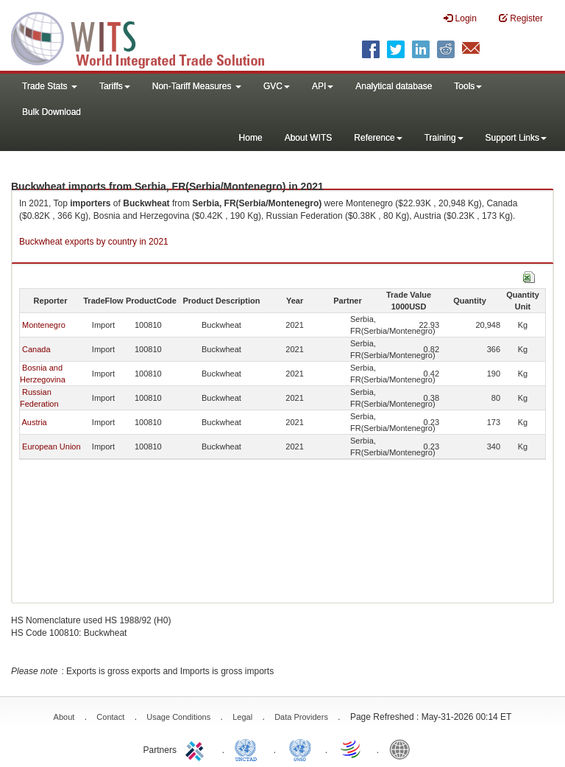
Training (443, 138)
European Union (51, 446)
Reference (378, 138)
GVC (276, 86)
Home (251, 138)
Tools (468, 86)
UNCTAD (248, 748)
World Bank (403, 748)
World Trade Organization (351, 748)
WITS (147, 37)
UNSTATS (300, 748)
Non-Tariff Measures (196, 86)
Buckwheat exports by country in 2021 (93, 242)
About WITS (309, 138)
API (322, 86)
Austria (33, 422)
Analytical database (393, 86)
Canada (36, 349)
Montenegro (43, 325)
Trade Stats (49, 86)
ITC (197, 748)
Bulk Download (51, 112)
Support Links (516, 138)
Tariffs (114, 86)
